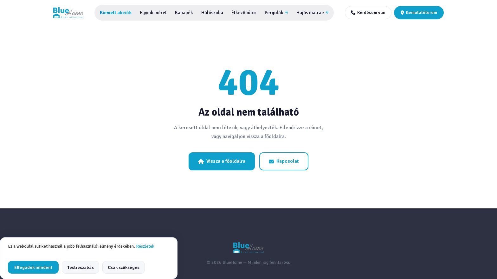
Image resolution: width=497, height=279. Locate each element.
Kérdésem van (368, 12)
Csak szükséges (123, 267)
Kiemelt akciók (116, 13)
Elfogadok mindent (33, 267)
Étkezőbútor (243, 13)
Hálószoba (212, 13)
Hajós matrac (312, 13)
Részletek (145, 246)
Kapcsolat (284, 161)
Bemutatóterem (419, 12)
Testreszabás (80, 267)
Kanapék (184, 13)
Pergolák (276, 13)
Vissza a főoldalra (221, 161)
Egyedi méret (153, 13)
